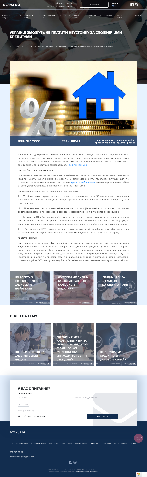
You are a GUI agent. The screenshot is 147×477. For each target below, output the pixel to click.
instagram (136, 4)
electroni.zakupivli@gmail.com (59, 6)
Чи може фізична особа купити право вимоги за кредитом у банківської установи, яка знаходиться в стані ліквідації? (73, 344)
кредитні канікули (77, 164)
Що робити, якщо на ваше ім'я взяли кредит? (30, 344)
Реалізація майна (28, 16)
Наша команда (120, 16)
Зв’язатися (94, 4)
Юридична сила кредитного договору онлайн (117, 288)
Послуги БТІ (92, 16)
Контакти (108, 15)
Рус (113, 6)
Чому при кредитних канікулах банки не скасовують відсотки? (73, 288)
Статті (31, 46)
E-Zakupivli (14, 46)
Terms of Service (90, 471)
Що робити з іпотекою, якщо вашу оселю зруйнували (30, 288)
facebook (132, 4)
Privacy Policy (79, 471)
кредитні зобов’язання (83, 182)
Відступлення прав (49, 16)
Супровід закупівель (6, 16)
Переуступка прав (45, 46)
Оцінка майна (76, 16)
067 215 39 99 (65, 3)
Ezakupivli (11, 5)
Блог (66, 15)
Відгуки (137, 15)
